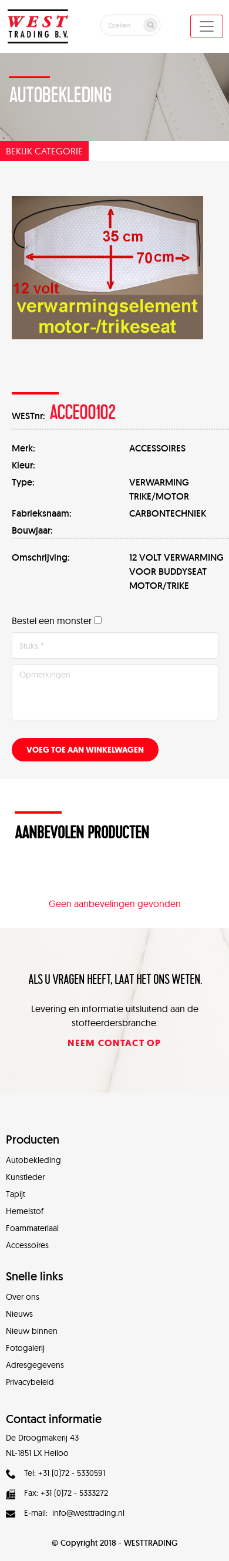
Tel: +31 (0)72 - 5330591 (55, 1473)
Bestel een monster (52, 620)
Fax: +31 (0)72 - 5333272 (57, 1493)
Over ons (22, 1297)
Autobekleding (33, 1160)
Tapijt (15, 1194)
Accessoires (27, 1245)
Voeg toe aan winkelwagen (85, 750)
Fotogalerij (25, 1348)
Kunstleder (25, 1177)
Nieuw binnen (32, 1331)
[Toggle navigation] (206, 26)
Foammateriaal (32, 1228)
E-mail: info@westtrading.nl (65, 1513)
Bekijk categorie (44, 151)
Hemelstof (24, 1211)
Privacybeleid (30, 1382)
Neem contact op (114, 1043)
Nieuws (19, 1314)
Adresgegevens (35, 1365)
